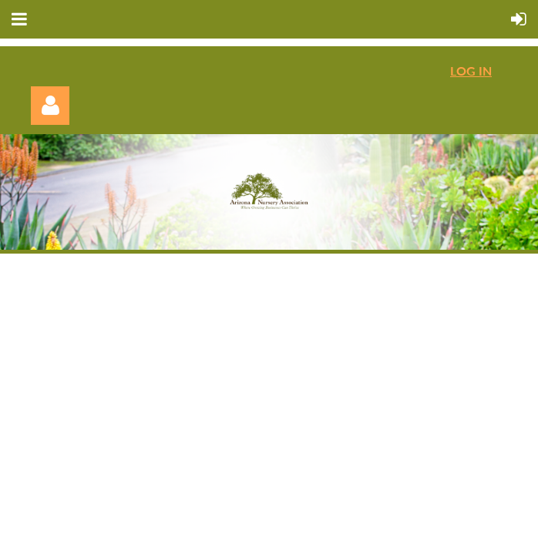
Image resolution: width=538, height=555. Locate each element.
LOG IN (471, 70)
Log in (50, 105)
